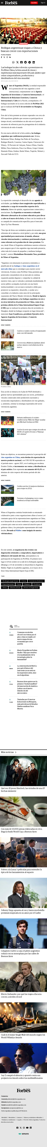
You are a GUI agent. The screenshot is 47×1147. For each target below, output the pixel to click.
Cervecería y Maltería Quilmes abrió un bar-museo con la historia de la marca (31, 345)
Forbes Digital (6, 54)
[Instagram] (24, 1127)
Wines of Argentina (31, 587)
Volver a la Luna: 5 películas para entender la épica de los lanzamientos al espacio (21, 871)
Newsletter (12, 1117)
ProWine (37, 584)
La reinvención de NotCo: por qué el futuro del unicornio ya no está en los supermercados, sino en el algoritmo (27, 670)
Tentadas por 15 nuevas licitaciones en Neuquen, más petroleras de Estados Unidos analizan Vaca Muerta (27, 704)
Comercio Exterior (36, 581)
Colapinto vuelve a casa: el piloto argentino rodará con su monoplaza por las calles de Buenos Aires (20, 953)
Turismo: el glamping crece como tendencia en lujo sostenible (30, 499)
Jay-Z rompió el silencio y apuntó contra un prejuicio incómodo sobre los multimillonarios (22, 1076)
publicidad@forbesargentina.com (16, 1099)
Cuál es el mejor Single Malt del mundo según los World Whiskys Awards (23, 1036)
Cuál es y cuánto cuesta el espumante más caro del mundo (31, 332)
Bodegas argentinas (10, 581)
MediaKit (4, 1117)
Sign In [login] (43, 3)
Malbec (27, 584)
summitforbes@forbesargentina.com (16, 1105)
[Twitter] (21, 1127)
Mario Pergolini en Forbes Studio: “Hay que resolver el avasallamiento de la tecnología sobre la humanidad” (27, 655)
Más (26, 626)
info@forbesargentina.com (13, 1102)
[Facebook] (17, 1127)
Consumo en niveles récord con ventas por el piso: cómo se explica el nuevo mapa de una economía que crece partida (26, 638)
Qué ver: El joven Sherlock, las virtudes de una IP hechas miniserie (23, 789)
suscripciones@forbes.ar (16, 1108)
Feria (19, 584)
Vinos (5, 587)
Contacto (19, 1117)
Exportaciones (8, 584)
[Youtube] (27, 1127)
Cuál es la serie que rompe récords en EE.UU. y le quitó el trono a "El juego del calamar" (31, 432)
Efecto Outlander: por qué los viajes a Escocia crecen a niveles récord (21, 995)
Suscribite (34, 3)
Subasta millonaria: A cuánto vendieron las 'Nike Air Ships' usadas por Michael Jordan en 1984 (31, 420)
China (23, 581)
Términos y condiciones (8, 1120)
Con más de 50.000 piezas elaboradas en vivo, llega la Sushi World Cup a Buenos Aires (21, 830)
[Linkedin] (31, 1127)
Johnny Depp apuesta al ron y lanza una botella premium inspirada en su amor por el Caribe (22, 911)
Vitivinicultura (15, 587)
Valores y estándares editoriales (33, 1117)
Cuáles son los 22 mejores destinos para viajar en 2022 (30, 487)
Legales (19, 1120)
